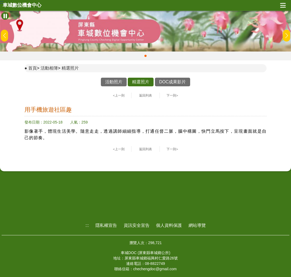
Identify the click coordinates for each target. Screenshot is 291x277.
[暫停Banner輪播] (5, 16)
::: (1, 2)
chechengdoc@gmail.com (154, 269)
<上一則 (119, 95)
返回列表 (145, 95)
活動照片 (113, 82)
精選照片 (70, 68)
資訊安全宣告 (137, 225)
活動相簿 (49, 68)
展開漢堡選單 (283, 5)
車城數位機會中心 (22, 5)
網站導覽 (197, 225)
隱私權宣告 (106, 225)
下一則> (172, 95)
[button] (145, 56)
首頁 (32, 68)
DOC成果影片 (172, 82)
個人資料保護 (169, 225)
